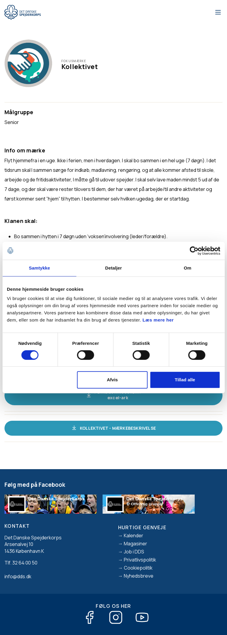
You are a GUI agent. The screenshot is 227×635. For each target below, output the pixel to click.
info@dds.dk (17, 576)
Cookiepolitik (138, 567)
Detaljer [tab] (113, 267)
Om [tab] (187, 267)
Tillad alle (185, 379)
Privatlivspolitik (140, 559)
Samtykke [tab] (39, 267)
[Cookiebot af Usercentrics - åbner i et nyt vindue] (194, 250)
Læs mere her (158, 319)
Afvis (112, 379)
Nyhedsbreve (138, 576)
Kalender (133, 535)
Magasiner (135, 543)
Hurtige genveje (142, 527)
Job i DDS (134, 551)
